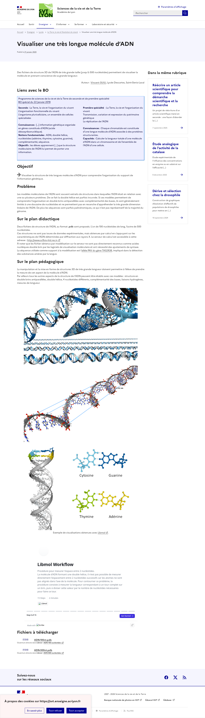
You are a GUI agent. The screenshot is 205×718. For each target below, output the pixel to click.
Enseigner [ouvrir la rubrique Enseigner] (31, 32)
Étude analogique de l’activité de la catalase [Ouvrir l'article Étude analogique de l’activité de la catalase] (165, 148)
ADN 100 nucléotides (52, 642)
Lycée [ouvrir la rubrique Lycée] (41, 32)
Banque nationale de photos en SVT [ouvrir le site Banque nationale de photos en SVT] (121, 700)
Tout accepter (76, 710)
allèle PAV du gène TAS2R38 (97, 250)
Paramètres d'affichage (108, 711)
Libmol (101, 532)
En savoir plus (34, 710)
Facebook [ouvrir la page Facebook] (166, 677)
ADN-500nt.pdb (43, 650)
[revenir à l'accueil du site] (79, 9)
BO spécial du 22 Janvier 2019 (34, 102)
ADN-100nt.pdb (43, 640)
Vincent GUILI (98, 82)
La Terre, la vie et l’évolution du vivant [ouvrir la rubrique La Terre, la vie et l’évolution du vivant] (62, 32)
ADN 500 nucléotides (52, 653)
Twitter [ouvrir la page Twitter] (175, 677)
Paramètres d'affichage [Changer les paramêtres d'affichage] (173, 7)
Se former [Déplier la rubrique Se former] (79, 24)
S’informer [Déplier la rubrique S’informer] (61, 24)
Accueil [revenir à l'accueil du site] (20, 24)
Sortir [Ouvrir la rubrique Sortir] (31, 24)
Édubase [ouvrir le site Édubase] (167, 700)
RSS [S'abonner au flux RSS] (184, 677)
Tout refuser (55, 710)
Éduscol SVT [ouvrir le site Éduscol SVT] (151, 700)
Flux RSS (130, 711)
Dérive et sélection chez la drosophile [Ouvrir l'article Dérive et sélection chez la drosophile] (166, 193)
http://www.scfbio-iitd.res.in (42, 240)
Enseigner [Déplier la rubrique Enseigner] (43, 24)
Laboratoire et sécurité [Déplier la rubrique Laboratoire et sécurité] (103, 24)
